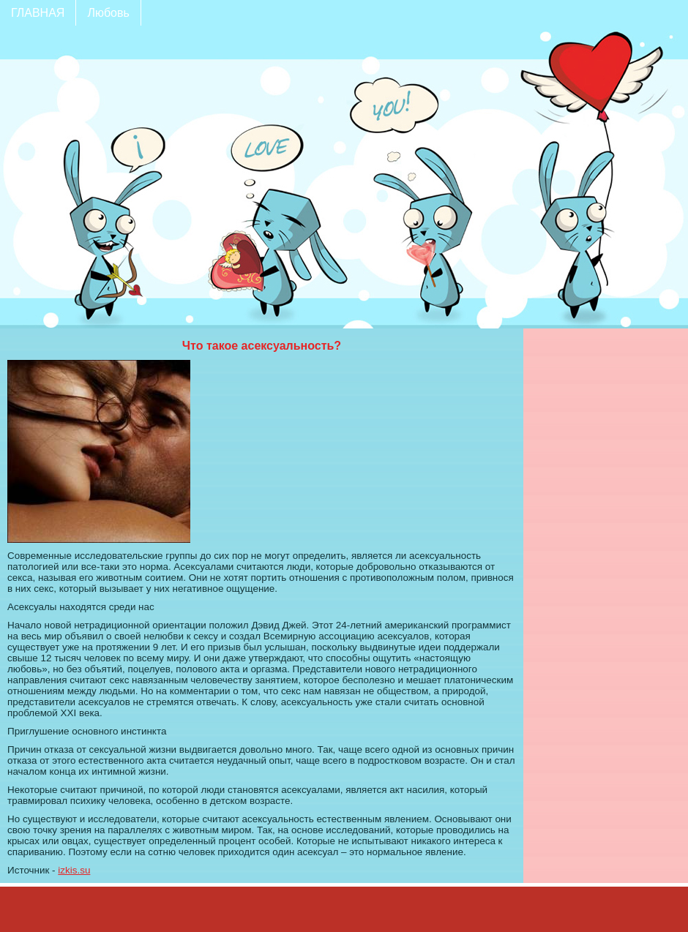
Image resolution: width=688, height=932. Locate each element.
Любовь (108, 13)
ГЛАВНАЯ (37, 13)
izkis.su (74, 870)
